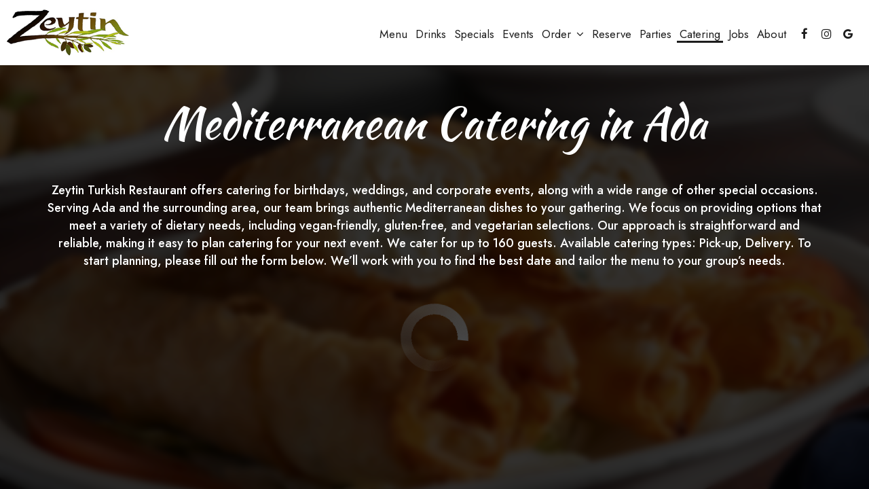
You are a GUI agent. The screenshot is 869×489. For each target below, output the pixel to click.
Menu (393, 34)
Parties (655, 34)
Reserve (611, 34)
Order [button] (563, 34)
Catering (700, 34)
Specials (474, 34)
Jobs (738, 34)
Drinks (430, 34)
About (771, 34)
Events (518, 34)
